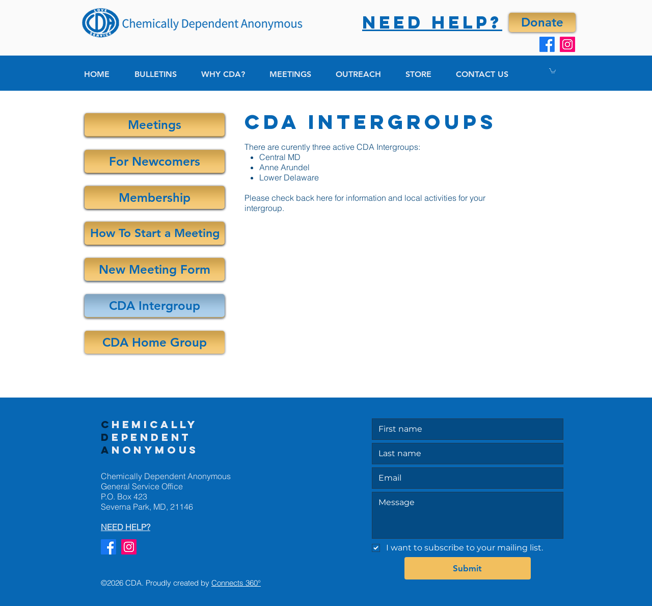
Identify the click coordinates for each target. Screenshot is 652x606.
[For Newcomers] (155, 161)
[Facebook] (547, 44)
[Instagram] (567, 44)
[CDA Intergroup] (155, 305)
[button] (552, 70)
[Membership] (155, 197)
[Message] (467, 515)
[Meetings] (155, 124)
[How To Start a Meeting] (155, 233)
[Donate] (542, 22)
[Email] (464, 478)
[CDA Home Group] (155, 342)
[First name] (464, 429)
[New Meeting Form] (155, 269)
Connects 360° (236, 583)
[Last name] (464, 453)
